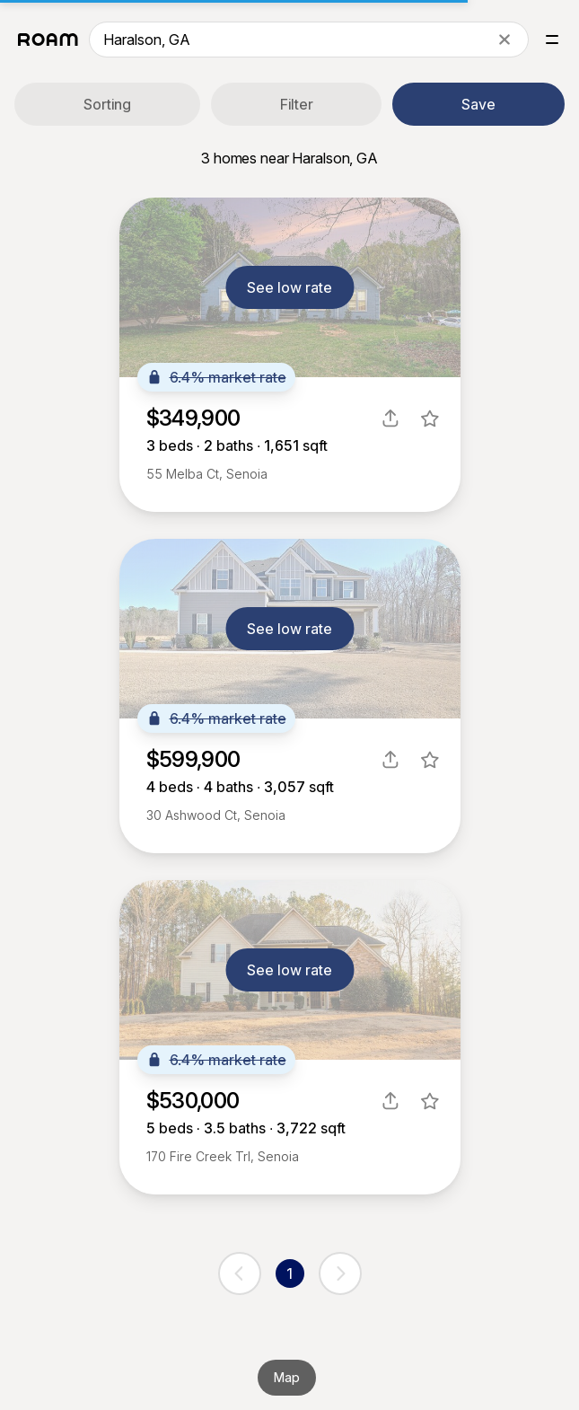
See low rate (289, 287)
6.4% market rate (216, 377)
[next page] (340, 1273)
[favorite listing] (430, 418)
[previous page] (239, 1273)
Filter (296, 104)
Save (478, 104)
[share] (390, 418)
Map (287, 1377)
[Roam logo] (48, 39)
